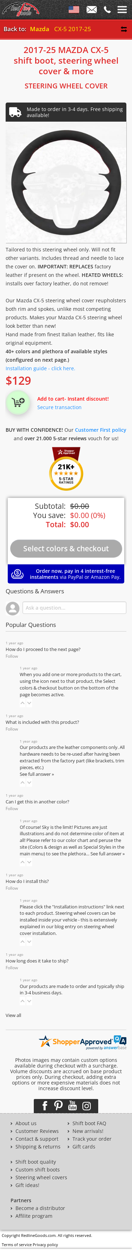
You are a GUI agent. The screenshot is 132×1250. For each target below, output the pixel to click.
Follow (12, 656)
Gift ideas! (27, 1185)
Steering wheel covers (41, 1177)
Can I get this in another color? (37, 802)
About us (26, 1123)
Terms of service (17, 1244)
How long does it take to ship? (37, 961)
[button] (22, 703)
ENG (74, 11)
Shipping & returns (38, 1146)
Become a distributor (40, 1208)
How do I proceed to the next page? (43, 649)
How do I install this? (27, 881)
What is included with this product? (42, 722)
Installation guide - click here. (40, 368)
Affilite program (33, 1216)
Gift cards (84, 1146)
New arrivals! (88, 1131)
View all (13, 1015)
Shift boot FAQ (89, 1123)
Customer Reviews (37, 1131)
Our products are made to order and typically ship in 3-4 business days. (72, 989)
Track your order (92, 1138)
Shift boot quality (35, 1161)
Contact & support (36, 1138)
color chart (77, 840)
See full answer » (37, 774)
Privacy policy (45, 1244)
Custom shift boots (37, 1169)
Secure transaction (59, 407)
